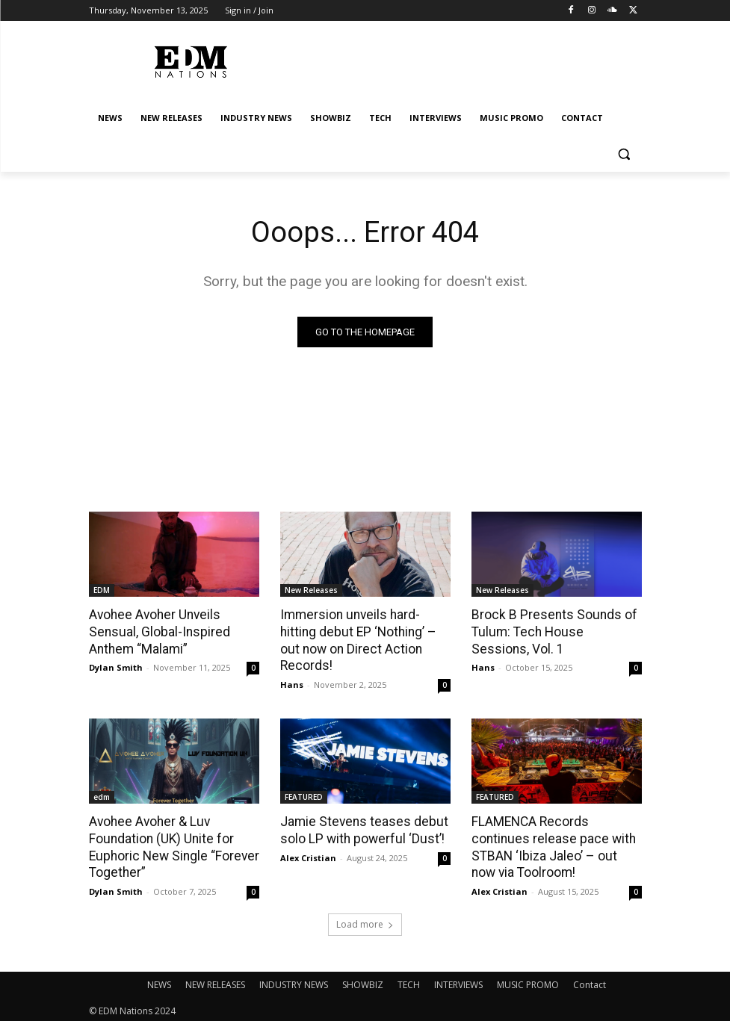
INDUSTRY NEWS (293, 981)
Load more (365, 920)
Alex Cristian (308, 854)
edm (101, 795)
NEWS (159, 981)
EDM (101, 590)
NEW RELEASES (215, 981)
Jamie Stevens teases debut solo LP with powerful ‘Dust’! (359, 828)
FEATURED (304, 795)
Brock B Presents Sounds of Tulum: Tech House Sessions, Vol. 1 (552, 631)
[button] (624, 154)
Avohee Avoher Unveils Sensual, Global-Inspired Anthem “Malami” (156, 631)
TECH (409, 981)
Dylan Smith (116, 665)
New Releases (311, 590)
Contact (589, 981)
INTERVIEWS (458, 981)
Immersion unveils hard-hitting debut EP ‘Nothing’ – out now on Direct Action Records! (356, 639)
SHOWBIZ (362, 981)
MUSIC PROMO (528, 981)
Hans (291, 683)
